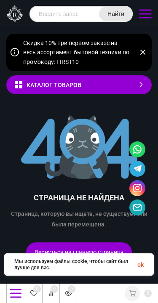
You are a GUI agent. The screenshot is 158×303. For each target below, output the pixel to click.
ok (140, 264)
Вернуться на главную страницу (79, 252)
